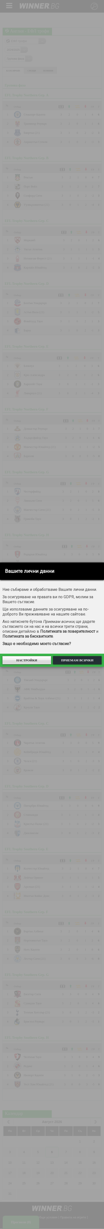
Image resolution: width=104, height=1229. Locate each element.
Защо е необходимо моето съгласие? (36, 643)
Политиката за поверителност (67, 631)
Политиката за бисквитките (27, 636)
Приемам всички (77, 660)
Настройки (26, 660)
